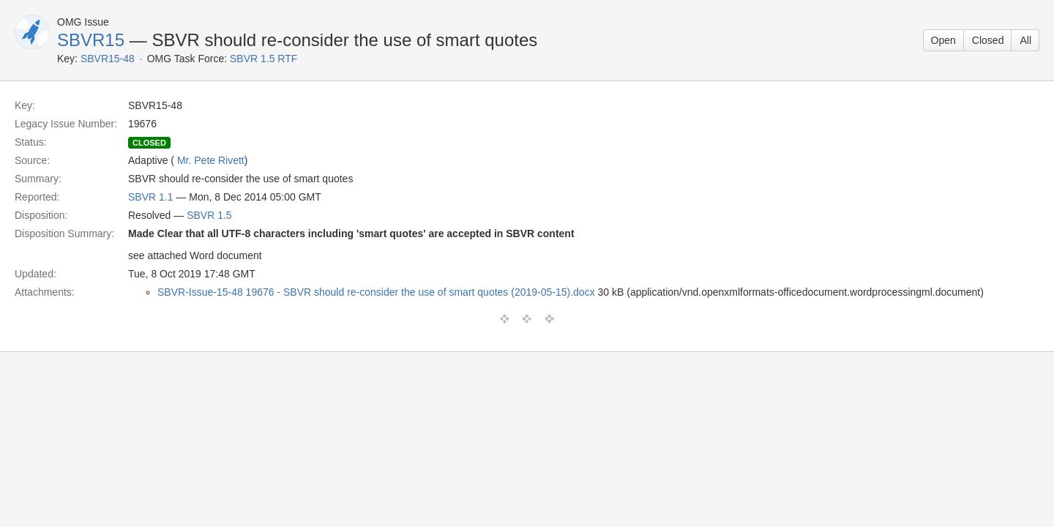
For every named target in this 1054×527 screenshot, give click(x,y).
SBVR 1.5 (209, 215)
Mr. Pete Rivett (210, 160)
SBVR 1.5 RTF (263, 58)
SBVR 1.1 (150, 197)
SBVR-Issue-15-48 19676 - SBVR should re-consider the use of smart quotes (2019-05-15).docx (376, 292)
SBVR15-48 (108, 58)
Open (943, 40)
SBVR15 (90, 40)
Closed (988, 40)
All (1025, 40)
